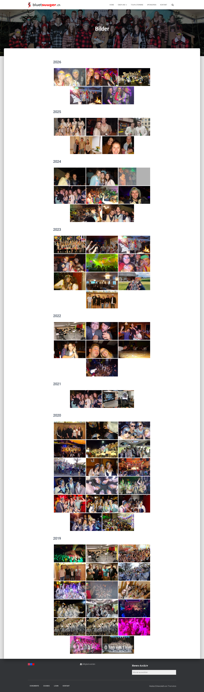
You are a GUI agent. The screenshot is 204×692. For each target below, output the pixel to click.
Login (56, 686)
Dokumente (34, 686)
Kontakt (163, 5)
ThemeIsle (172, 686)
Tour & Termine (137, 5)
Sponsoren (151, 5)
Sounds (46, 686)
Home (112, 5)
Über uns (122, 5)
